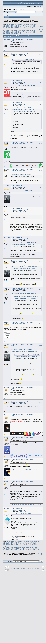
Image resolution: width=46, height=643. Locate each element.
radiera (6, 142)
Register (24, 16)
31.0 (9, 13)
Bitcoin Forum (6, 20)
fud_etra (6, 437)
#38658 (40, 461)
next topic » (41, 28)
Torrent (5, 15)
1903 (31, 25)
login (17, 9)
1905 (4, 26)
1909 (15, 26)
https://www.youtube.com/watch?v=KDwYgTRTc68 (23, 469)
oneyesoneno (7, 459)
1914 (28, 26)
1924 (23, 27)
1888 (24, 24)
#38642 (40, 54)
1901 (25, 25)
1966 (6, 32)
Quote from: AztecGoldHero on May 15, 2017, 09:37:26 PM (23, 242)
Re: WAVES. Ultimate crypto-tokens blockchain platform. (23, 40)
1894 (6, 25)
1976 (33, 32)
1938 (29, 29)
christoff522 (7, 169)
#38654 (40, 389)
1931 (9, 29)
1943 (9, 30)
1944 (12, 30)
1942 (6, 30)
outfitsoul (6, 387)
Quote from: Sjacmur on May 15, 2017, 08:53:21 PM (22, 57)
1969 (15, 32)
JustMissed (7, 102)
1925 (25, 27)
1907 (9, 26)
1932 (12, 29)
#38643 (40, 82)
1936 (23, 29)
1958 (17, 31)
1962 (28, 31)
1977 (4, 33)
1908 (12, 26)
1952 (33, 30)
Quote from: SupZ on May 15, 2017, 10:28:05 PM (21, 349)
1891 (32, 24)
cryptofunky (7, 39)
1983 (20, 33)
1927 (31, 27)
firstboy (6, 481)
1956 (12, 31)
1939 (31, 29)
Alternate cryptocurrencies (18, 20)
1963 (31, 31)
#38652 (40, 323)
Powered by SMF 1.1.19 (17, 568)
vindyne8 (6, 322)
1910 (17, 26)
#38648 (40, 210)
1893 (4, 25)
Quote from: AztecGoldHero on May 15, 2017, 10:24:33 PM (23, 293)
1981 (15, 33)
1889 (27, 24)
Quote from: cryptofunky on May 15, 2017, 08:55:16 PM (23, 85)
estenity (6, 53)
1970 (17, 32)
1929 (4, 29)
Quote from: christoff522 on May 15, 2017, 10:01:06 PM (23, 265)
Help (11, 16)
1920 (12, 27)
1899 (20, 25)
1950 (28, 30)
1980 (12, 33)
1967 (9, 32)
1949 (25, 30)
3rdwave (6, 209)
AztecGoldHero (8, 185)
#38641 (40, 41)
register (21, 9)
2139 (24, 33)
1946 (17, 30)
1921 (15, 27)
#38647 (40, 187)
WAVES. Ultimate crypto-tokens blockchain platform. (24, 21)
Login (19, 16)
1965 (4, 32)
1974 (28, 32)
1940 (34, 29)
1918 (6, 27)
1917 (4, 27)
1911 (20, 26)
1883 (10, 24)
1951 (31, 30)
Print (41, 31)
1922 (17, 27)
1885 (16, 24)
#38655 (40, 402)
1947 (20, 30)
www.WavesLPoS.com (15, 537)
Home (7, 16)
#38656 (40, 415)
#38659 (40, 483)
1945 (15, 30)
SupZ (5, 288)
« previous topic (40, 27)
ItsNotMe (6, 80)
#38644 (40, 104)
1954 (6, 31)
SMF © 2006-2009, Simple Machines (31, 568)
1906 (6, 26)
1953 (4, 31)
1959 (20, 31)
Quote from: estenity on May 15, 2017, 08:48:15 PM (23, 59)
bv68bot (6, 401)
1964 (33, 31)
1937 (26, 29)
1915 (31, 26)
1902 (28, 25)
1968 (12, 32)
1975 (31, 32)
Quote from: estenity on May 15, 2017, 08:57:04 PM (22, 107)
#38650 (40, 261)
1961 (25, 31)
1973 (25, 32)
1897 (15, 25)
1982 (17, 33)
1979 (9, 33)
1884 (13, 24)
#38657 (40, 439)
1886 (18, 24)
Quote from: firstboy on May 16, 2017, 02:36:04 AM (22, 513)
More (28, 16)
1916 (33, 26)
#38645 (40, 143)
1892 (35, 24)
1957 (15, 31)
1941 (4, 30)
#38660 (40, 510)
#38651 (40, 289)
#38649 (40, 239)
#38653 (40, 345)
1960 (23, 31)
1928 (33, 27)
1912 (23, 26)
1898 (17, 25)
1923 (20, 27)
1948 (23, 30)
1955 (9, 31)
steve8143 (6, 508)
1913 (25, 26)
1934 (18, 29)
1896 (12, 25)
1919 (9, 27)
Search (15, 16)
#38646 (40, 170)
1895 (9, 25)
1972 (23, 32)
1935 (21, 29)
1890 (29, 24)
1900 (23, 25)
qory (5, 414)
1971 (20, 32)
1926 (28, 27)
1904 (33, 25)
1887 (21, 24)
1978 (6, 33)
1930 (6, 29)
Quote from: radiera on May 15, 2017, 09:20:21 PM (22, 174)
